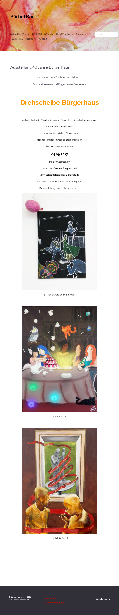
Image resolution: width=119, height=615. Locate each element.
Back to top (103, 599)
